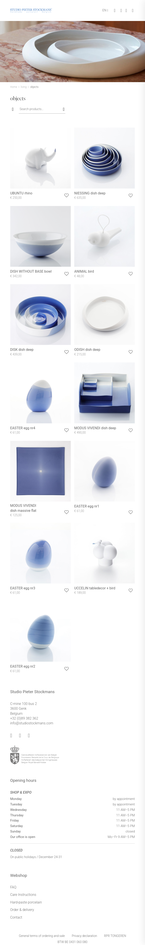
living (24, 87)
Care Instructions (23, 895)
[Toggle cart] (115, 10)
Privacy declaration (84, 936)
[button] (66, 195)
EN (104, 10)
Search (62, 109)
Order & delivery (22, 910)
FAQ (13, 887)
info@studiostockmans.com (31, 723)
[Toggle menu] (132, 10)
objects (34, 87)
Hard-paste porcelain (26, 902)
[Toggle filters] (12, 109)
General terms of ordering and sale (42, 936)
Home (13, 87)
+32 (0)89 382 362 (24, 718)
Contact (16, 917)
